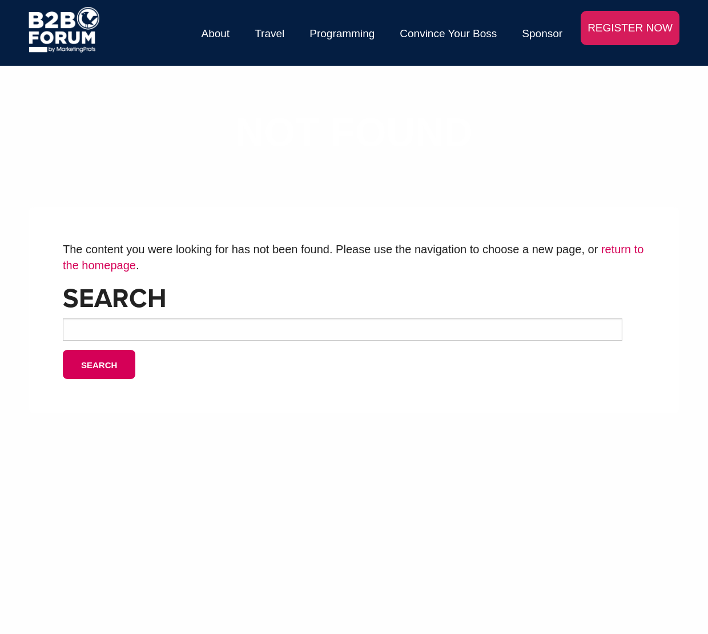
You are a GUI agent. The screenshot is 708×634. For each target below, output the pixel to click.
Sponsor (542, 33)
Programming (342, 33)
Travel (269, 33)
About (216, 33)
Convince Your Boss (448, 33)
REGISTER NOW (630, 28)
